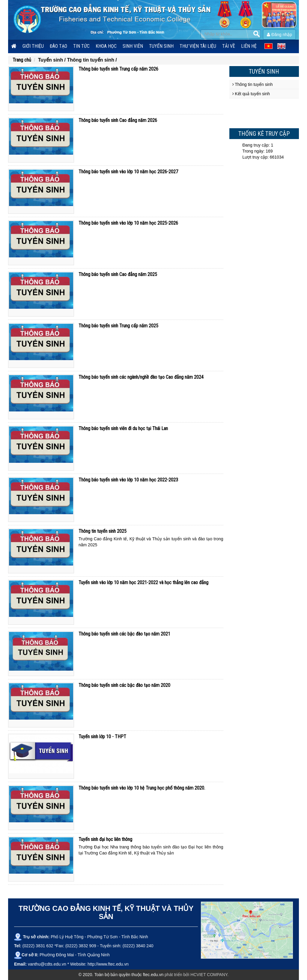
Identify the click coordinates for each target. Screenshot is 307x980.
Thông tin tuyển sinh (252, 84)
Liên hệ (249, 46)
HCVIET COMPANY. (209, 974)
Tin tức (81, 46)
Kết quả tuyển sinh (251, 93)
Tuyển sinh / (52, 59)
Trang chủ (22, 60)
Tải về (228, 46)
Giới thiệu (33, 46)
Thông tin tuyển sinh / (92, 59)
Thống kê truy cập (264, 133)
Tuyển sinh (161, 46)
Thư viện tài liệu (198, 46)
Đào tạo (58, 46)
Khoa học (106, 46)
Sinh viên (133, 46)
